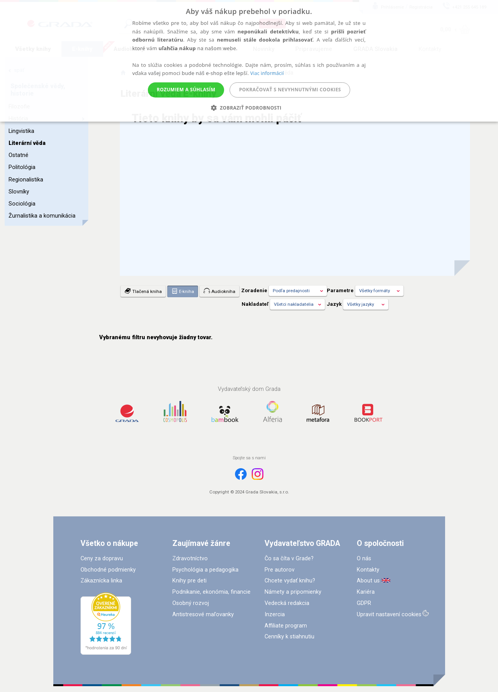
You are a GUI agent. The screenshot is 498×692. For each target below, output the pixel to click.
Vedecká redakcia (287, 603)
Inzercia (275, 614)
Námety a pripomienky (293, 592)
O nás (364, 558)
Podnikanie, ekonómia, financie (211, 592)
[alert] (249, 61)
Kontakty (368, 569)
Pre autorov (280, 569)
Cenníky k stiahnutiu (289, 636)
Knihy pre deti (189, 580)
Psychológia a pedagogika (205, 569)
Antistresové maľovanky (203, 614)
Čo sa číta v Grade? (289, 558)
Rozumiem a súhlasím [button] (186, 89)
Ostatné (18, 155)
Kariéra (366, 592)
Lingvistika (21, 131)
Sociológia (22, 203)
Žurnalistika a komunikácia (42, 216)
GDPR (364, 603)
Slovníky (19, 191)
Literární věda (27, 143)
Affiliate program (286, 625)
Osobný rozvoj (190, 603)
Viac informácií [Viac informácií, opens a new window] (267, 73)
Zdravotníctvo (190, 558)
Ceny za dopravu (102, 558)
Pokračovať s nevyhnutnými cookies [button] (290, 89)
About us (368, 580)
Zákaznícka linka (101, 580)
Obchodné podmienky (108, 569)
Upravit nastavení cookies (389, 614)
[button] (249, 107)
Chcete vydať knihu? (290, 580)
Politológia (22, 167)
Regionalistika (26, 179)
